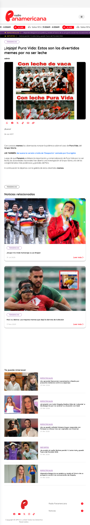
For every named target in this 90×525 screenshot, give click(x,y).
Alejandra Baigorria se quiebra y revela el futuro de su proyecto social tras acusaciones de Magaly (61, 474)
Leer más (78, 257)
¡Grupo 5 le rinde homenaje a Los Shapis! (24, 253)
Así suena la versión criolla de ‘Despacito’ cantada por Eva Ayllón (46, 153)
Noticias (52, 511)
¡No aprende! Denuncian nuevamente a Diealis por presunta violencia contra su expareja (59, 382)
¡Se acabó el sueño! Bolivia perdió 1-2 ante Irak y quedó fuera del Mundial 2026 (62, 451)
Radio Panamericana (58, 503)
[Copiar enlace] (33, 123)
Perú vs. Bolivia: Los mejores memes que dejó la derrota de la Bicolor (35, 320)
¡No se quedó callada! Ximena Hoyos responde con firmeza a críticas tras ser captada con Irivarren (60, 428)
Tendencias (12, 42)
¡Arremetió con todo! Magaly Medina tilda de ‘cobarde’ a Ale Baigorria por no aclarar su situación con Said (62, 405)
